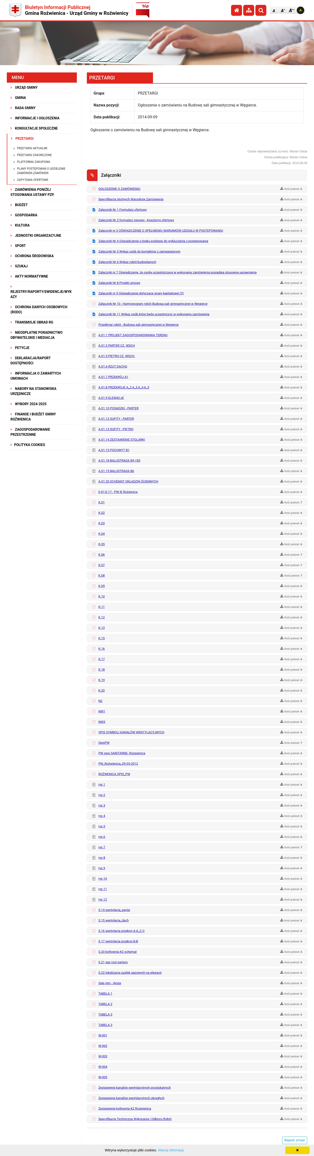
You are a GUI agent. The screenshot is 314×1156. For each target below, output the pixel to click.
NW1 (101, 711)
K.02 (101, 513)
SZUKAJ (19, 266)
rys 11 (102, 889)
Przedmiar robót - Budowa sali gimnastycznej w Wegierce (138, 324)
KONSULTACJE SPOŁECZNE (34, 128)
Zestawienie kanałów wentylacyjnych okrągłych (131, 1098)
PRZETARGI (22, 138)
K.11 (101, 607)
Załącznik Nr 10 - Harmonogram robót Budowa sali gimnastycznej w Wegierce (152, 304)
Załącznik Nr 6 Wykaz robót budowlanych (127, 262)
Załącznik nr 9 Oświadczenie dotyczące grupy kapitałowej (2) (141, 293)
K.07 (101, 565)
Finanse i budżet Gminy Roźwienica (33, 416)
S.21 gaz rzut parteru (112, 962)
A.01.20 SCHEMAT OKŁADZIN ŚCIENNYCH (128, 481)
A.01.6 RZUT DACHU (112, 366)
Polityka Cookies (27, 445)
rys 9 (101, 868)
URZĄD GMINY (24, 87)
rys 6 (101, 837)
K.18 (101, 669)
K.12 (101, 617)
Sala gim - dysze (109, 983)
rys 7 (101, 847)
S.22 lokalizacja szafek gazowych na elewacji (129, 972)
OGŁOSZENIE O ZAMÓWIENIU (119, 189)
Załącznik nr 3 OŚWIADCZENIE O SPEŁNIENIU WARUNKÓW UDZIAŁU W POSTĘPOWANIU (160, 230)
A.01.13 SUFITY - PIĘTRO (115, 429)
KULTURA (20, 225)
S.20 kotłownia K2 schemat (117, 952)
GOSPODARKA (23, 215)
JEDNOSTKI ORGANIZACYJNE (35, 235)
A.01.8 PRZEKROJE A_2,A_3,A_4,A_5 (123, 387)
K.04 (101, 533)
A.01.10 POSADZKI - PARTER (118, 408)
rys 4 (101, 816)
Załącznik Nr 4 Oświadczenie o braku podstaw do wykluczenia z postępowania (153, 241)
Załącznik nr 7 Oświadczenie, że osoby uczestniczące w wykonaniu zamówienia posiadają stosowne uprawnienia (177, 272)
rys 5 (101, 826)
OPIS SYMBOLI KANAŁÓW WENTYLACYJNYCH (131, 732)
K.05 (101, 544)
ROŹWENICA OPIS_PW (114, 774)
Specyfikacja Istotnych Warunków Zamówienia (130, 199)
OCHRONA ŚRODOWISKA (32, 256)
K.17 (101, 659)
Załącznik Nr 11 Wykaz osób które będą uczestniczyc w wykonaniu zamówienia (153, 314)
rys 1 (101, 784)
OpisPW (103, 742)
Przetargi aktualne (32, 148)
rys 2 (101, 795)
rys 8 (101, 857)
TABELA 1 (105, 993)
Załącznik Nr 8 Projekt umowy (119, 283)
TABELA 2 (105, 1004)
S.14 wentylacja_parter (114, 910)
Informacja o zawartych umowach (35, 375)
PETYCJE (19, 348)
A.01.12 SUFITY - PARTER (116, 418)
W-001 (102, 1035)
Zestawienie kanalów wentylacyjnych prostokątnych (134, 1087)
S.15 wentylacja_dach (113, 920)
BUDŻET (19, 205)
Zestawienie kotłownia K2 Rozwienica (124, 1108)
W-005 (102, 1077)
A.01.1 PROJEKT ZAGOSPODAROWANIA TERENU (132, 335)
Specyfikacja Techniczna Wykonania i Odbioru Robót (134, 1119)
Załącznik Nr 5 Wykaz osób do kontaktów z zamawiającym (139, 251)
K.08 (101, 575)
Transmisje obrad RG (31, 322)
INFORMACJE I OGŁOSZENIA (34, 118)
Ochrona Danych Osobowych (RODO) (38, 309)
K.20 (101, 690)
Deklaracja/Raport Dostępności (30, 360)
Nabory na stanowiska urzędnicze (33, 391)
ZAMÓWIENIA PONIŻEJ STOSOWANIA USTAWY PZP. (32, 192)
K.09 (101, 586)
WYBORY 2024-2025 (28, 404)
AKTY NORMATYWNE (29, 276)
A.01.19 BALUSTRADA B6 (116, 471)
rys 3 (101, 805)
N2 (100, 701)
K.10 (101, 596)
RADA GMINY (23, 108)
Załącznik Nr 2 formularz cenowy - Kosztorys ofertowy (136, 220)
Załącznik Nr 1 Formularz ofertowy (122, 209)
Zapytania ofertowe (32, 180)
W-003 (102, 1056)
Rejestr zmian (294, 1140)
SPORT (18, 246)
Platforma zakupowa (33, 162)
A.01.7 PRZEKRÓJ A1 (113, 377)
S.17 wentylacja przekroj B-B (118, 941)
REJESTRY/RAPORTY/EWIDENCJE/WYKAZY (41, 292)
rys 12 (102, 899)
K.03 (101, 523)
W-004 (102, 1066)
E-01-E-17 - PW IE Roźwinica (117, 492)
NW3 (101, 722)
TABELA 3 (105, 1014)
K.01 (101, 502)
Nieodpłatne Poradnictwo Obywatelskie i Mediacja (36, 335)
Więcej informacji (171, 1150)
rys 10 (102, 878)
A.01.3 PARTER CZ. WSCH (116, 345)
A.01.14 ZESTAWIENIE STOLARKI (121, 439)
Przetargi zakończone (34, 155)
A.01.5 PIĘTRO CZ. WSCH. (116, 356)
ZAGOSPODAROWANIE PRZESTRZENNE (30, 432)
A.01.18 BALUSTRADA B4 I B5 (119, 460)
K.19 (101, 680)
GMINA (18, 98)
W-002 (102, 1046)
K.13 (101, 628)
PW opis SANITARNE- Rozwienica (121, 753)
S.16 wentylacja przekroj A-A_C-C (121, 931)
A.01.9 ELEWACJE (111, 398)
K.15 (101, 638)
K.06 (101, 554)
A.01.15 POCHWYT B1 (113, 450)
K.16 (101, 648)
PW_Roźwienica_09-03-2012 (118, 763)
